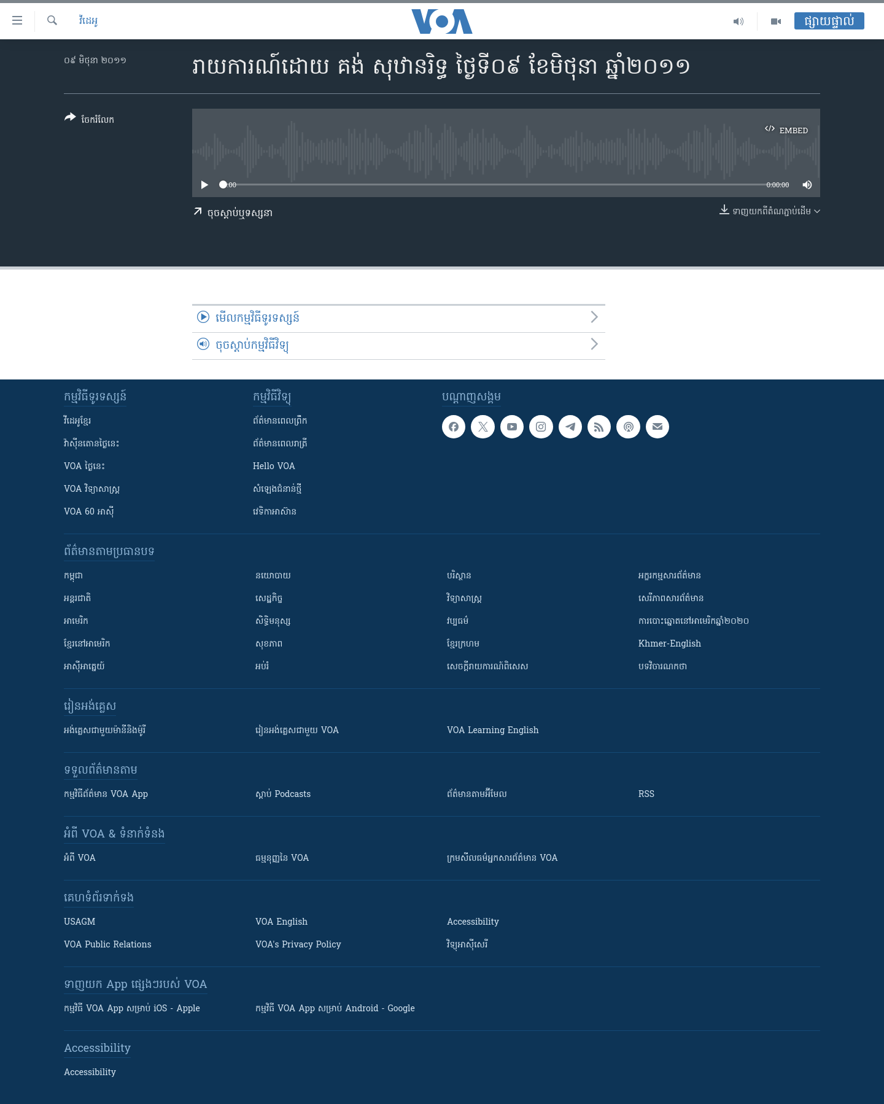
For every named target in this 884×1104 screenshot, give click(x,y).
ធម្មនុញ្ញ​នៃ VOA (282, 858)
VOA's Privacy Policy (298, 945)
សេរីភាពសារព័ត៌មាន (671, 599)
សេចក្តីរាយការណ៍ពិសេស (488, 667)
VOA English (281, 922)
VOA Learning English (493, 731)
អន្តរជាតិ (77, 599)
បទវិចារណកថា (662, 667)
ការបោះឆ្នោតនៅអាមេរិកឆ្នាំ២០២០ (693, 621)
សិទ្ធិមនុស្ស (273, 621)
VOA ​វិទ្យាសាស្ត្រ (92, 489)
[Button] (89, 121)
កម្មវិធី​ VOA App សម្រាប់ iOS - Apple (132, 1009)
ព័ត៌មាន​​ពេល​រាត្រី (280, 444)
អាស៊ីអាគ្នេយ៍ (84, 667)
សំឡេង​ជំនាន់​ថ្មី (277, 489)
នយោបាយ (273, 576)
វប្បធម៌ (457, 621)
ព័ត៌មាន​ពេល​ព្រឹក (280, 421)
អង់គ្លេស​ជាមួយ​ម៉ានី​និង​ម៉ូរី (104, 731)
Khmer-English (669, 644)
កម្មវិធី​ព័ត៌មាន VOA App (106, 794)
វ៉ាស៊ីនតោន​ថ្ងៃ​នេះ (92, 444)
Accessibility (473, 922)
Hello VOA (274, 467)
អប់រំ (262, 667)
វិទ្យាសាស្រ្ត (464, 599)
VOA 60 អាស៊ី (89, 512)
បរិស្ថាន (459, 576)
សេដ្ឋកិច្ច (268, 599)
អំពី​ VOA (80, 858)
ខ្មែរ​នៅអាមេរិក (87, 644)
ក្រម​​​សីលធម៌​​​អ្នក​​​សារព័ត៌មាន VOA (502, 858)
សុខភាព (268, 644)
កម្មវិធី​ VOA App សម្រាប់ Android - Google (335, 1009)
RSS (646, 794)
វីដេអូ (88, 21)
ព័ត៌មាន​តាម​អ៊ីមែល (477, 794)
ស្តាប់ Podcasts (283, 794)
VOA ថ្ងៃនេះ (84, 467)
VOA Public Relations (108, 945)
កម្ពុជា (73, 576)
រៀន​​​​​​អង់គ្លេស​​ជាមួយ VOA (297, 731)
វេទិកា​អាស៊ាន (275, 512)
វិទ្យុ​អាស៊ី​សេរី (467, 945)
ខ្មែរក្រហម (463, 644)
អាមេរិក (76, 621)
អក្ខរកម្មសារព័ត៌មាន (669, 576)
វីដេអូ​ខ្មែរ (77, 421)
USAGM (79, 922)
